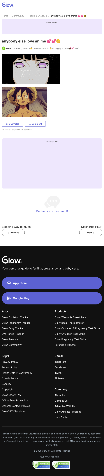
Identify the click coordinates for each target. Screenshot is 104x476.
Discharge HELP (91, 226)
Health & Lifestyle (37, 15)
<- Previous (13, 232)
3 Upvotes (12, 124)
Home (5, 15)
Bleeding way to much (16, 226)
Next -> (90, 232)
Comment (35, 124)
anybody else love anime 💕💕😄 (68, 15)
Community (18, 15)
